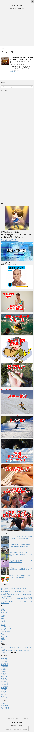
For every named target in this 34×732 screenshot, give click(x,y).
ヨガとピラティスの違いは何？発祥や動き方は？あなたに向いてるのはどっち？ (21, 58)
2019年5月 (4, 660)
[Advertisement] (17, 28)
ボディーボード (5, 631)
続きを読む (12, 71)
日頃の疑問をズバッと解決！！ (17, 725)
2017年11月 (4, 684)
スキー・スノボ (5, 626)
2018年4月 (4, 676)
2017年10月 (4, 686)
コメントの (5, 707)
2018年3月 (4, 678)
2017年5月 (4, 694)
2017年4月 (4, 696)
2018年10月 (4, 666)
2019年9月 (4, 658)
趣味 (13, 62)
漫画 (2, 609)
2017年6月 (4, 693)
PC (2, 614)
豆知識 (3, 639)
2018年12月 (4, 663)
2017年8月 (4, 689)
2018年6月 (4, 673)
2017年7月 (4, 691)
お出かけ (3, 618)
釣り (2, 641)
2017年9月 (4, 688)
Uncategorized (5, 615)
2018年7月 (4, 671)
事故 (2, 634)
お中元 (3, 616)
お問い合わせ (11, 718)
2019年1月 (4, 661)
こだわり (3, 621)
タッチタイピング (6, 628)
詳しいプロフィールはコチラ (9, 239)
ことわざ (3, 623)
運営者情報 (25, 718)
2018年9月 (4, 668)
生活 (2, 638)
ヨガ (29, 61)
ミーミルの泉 (17, 6)
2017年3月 (4, 697)
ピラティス (24, 61)
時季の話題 (4, 636)
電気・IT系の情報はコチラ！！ (9, 241)
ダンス (3, 610)
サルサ (3, 625)
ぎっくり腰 (4, 612)
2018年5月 (4, 674)
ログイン (3, 704)
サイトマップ (18, 718)
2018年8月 (4, 670)
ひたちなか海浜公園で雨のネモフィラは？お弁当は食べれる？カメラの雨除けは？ (20, 554)
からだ (20, 61)
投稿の (4, 705)
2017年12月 (4, 683)
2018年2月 (4, 679)
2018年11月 (4, 665)
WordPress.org (5, 708)
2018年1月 (4, 681)
